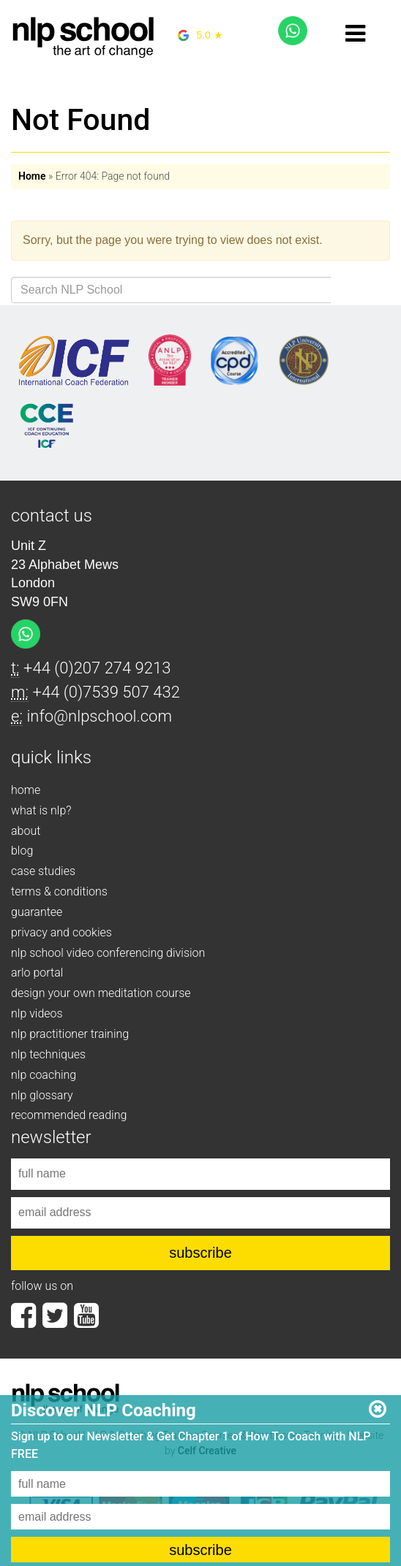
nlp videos (37, 1013)
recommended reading (69, 1115)
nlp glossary (42, 1095)
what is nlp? (41, 810)
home (25, 790)
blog (22, 851)
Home (32, 176)
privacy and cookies (61, 932)
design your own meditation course (101, 993)
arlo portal (37, 972)
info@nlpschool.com (99, 716)
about (25, 831)
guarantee (36, 912)
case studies (43, 871)
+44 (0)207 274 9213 (96, 668)
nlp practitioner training (70, 1034)
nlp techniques (48, 1054)
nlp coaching (43, 1075)
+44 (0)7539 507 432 (106, 692)
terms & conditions (59, 891)
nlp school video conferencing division (108, 953)
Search (360, 290)
